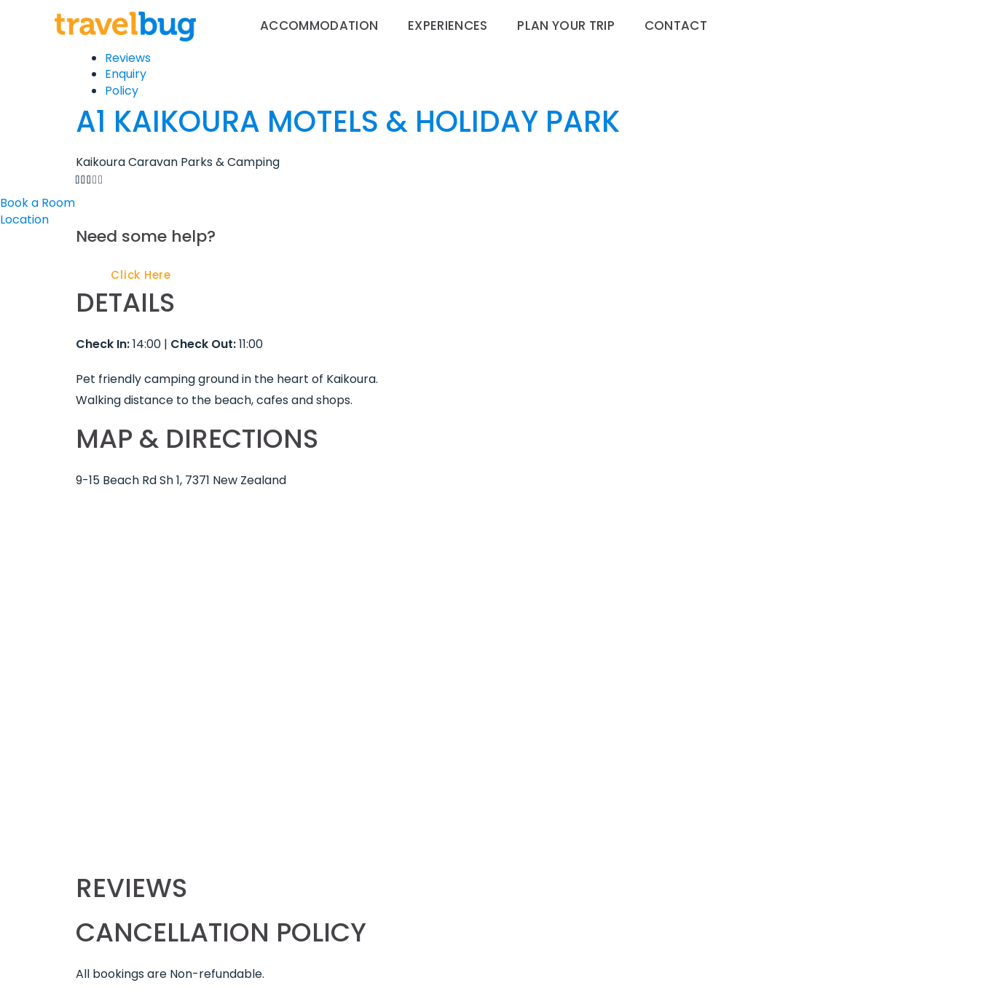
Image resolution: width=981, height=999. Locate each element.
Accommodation (319, 25)
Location (24, 219)
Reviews (128, 58)
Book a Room (37, 202)
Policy (121, 90)
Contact (676, 25)
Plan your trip (566, 25)
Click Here (141, 275)
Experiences (448, 25)
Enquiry (125, 74)
